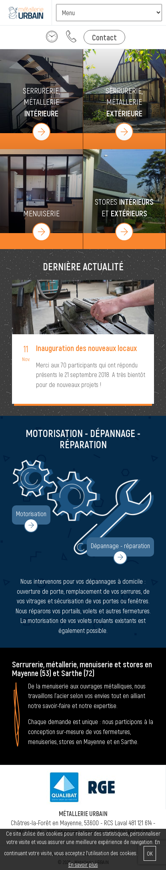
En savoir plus (83, 864)
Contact (104, 37)
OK (150, 853)
